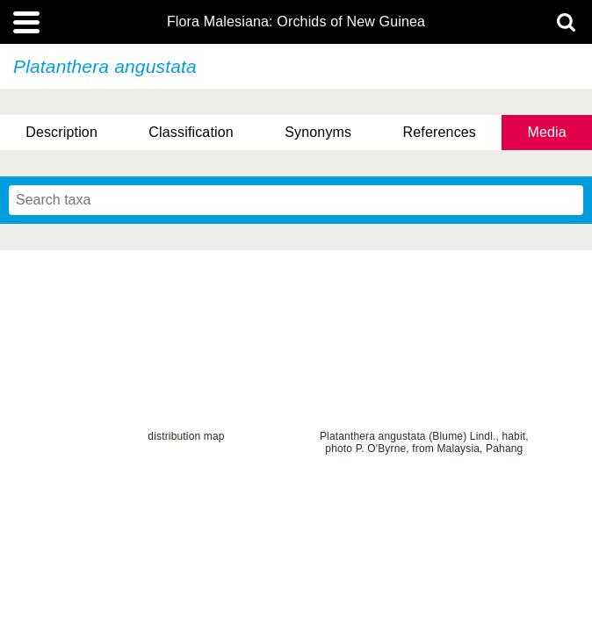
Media (546, 132)
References (439, 132)
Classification (191, 132)
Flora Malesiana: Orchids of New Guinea (296, 22)
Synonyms (318, 132)
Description (61, 132)
